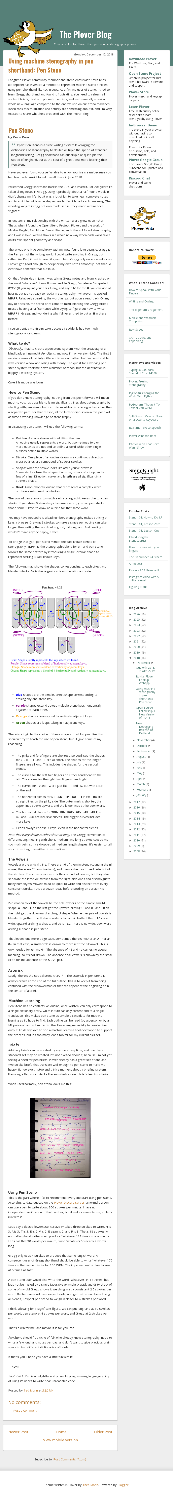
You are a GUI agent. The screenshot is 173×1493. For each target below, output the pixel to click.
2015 (137, 813)
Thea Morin (90, 1485)
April (140, 779)
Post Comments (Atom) (69, 1459)
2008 (137, 851)
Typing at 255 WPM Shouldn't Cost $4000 (143, 371)
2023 (137, 630)
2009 (137, 846)
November (144, 740)
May (140, 773)
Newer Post (18, 1431)
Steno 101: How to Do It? (145, 517)
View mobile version (60, 1440)
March (141, 784)
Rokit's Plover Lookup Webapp (145, 679)
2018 (137, 658)
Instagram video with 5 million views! (144, 578)
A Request (135, 564)
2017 (137, 802)
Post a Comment (25, 1410)
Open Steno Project (145, 73)
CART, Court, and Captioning (140, 339)
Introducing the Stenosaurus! (139, 538)
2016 (137, 807)
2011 (137, 835)
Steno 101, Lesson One (144, 530)
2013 (137, 824)
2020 (137, 647)
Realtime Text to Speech (145, 427)
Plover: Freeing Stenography (138, 383)
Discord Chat (139, 178)
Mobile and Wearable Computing (143, 319)
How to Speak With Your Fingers (145, 291)
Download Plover (143, 59)
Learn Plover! (139, 107)
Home (61, 1431)
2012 (137, 829)
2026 (137, 614)
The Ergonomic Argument (146, 310)
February (143, 789)
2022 (137, 636)
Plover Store (139, 92)
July (139, 762)
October (142, 746)
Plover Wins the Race (143, 436)
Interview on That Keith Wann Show (144, 445)
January (142, 795)
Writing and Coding (141, 301)
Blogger (123, 1485)
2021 (137, 641)
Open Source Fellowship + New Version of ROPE (145, 712)
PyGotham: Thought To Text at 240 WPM (144, 406)
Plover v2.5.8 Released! (144, 570)
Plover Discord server (69, 1202)
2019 (137, 652)
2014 (137, 818)
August (141, 756)
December (144, 663)
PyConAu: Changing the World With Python (144, 394)
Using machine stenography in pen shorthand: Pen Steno (145, 695)
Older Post (103, 1431)
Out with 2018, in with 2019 (145, 669)
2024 (137, 625)
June (140, 768)
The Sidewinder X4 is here (145, 557)
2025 (137, 619)
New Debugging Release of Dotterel (144, 728)
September (144, 751)
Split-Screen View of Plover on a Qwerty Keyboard (146, 417)
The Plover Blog (86, 34)
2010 (137, 840)
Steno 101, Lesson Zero (144, 524)
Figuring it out (138, 587)
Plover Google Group (146, 160)
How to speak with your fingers (144, 548)
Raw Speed (136, 329)
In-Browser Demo (143, 125)
